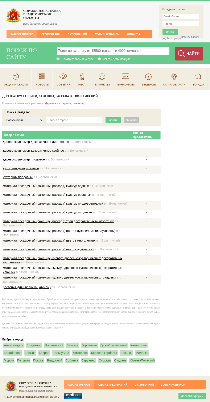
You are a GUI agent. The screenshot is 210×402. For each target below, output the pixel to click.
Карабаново (12, 353)
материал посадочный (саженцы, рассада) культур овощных (47, 194)
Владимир (33, 345)
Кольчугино (61, 353)
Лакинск (126, 353)
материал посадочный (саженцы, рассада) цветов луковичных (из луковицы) (59, 231)
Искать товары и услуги (77, 59)
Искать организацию (117, 59)
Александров (13, 345)
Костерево (80, 353)
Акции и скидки (16, 84)
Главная (7, 103)
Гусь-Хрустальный (113, 345)
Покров (38, 360)
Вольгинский (54, 345)
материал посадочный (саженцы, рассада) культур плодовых (47, 212)
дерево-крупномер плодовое (24, 159)
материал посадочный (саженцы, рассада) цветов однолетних (48, 249)
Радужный (54, 360)
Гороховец (89, 345)
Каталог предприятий (112, 384)
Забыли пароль (190, 36)
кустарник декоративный (21, 168)
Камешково (138, 345)
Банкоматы (126, 84)
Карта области (174, 84)
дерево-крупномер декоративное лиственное (36, 141)
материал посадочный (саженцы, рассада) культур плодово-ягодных (53, 203)
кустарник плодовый (18, 177)
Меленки (142, 353)
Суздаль (120, 360)
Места (82, 84)
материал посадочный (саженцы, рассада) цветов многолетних (49, 240)
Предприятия (50, 34)
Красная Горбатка (104, 353)
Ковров (44, 353)
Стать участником (107, 34)
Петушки (23, 360)
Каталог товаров (22, 34)
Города (198, 84)
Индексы (149, 84)
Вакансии (102, 84)
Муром (9, 360)
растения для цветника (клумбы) (27, 287)
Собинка (72, 360)
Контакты (133, 34)
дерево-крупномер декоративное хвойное (33, 150)
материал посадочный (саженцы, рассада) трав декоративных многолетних (58, 221)
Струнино (88, 360)
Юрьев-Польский (142, 360)
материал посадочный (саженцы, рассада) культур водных (46, 186)
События (63, 84)
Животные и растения (29, 103)
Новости (42, 84)
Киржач (30, 353)
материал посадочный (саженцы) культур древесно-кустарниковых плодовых (59, 277)
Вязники (72, 345)
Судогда (105, 360)
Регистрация (174, 38)
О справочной (77, 34)
